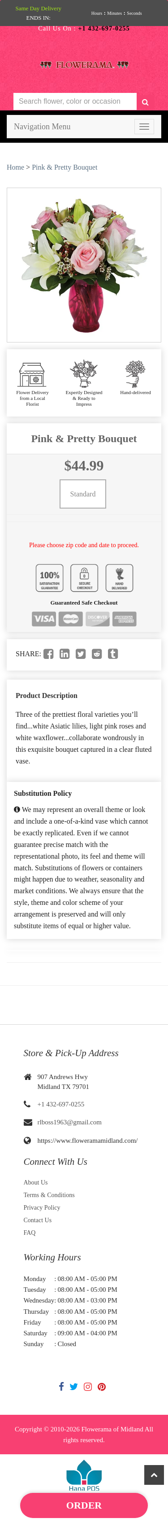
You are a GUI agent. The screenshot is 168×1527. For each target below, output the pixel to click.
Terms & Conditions (49, 1195)
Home (15, 167)
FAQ (30, 1232)
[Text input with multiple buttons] (75, 101)
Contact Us (38, 1220)
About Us (36, 1182)
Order (84, 1505)
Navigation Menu (42, 126)
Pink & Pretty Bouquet (64, 167)
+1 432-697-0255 (61, 1104)
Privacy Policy (42, 1207)
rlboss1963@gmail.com (70, 1122)
